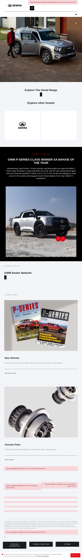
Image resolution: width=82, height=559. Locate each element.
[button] (62, 238)
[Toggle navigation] (32, 8)
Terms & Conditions (41, 544)
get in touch (27, 79)
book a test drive (45, 73)
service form (68, 65)
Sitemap (67, 544)
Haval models (52, 65)
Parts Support (9, 459)
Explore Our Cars (10, 373)
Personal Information (14, 545)
